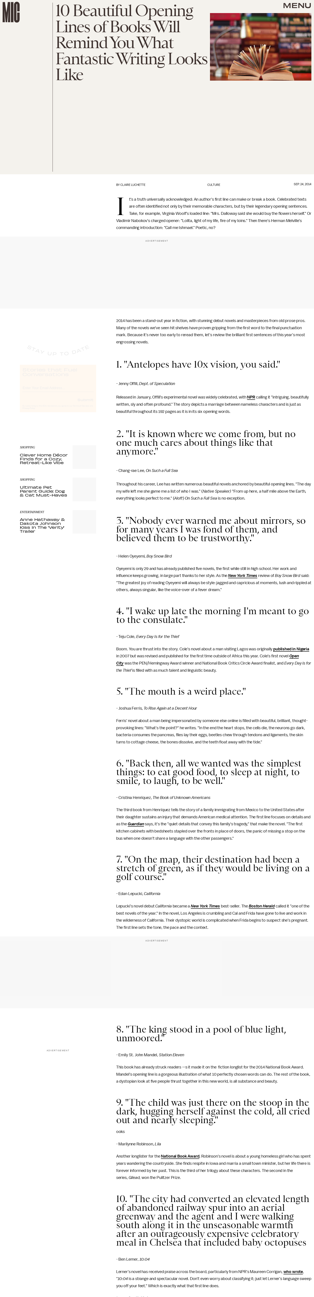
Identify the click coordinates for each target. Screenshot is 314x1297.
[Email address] (58, 391)
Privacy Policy (28, 412)
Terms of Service (81, 410)
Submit (85, 403)
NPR (251, 397)
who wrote (293, 1272)
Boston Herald (262, 906)
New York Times (242, 575)
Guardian (136, 824)
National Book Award (180, 1156)
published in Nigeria (291, 649)
